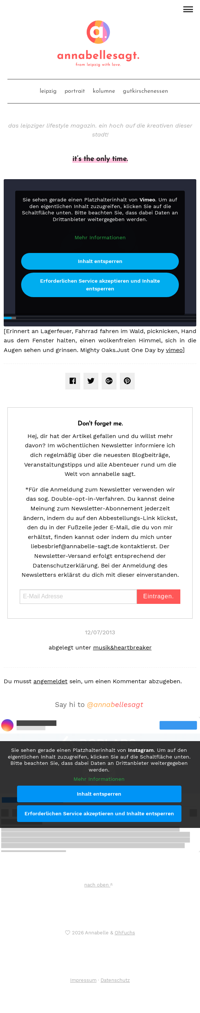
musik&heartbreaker (122, 647)
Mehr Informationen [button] (100, 237)
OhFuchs (125, 932)
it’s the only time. (100, 159)
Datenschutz (115, 980)
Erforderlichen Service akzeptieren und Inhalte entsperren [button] (100, 284)
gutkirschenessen (145, 91)
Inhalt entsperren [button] (100, 261)
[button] (188, 8)
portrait (75, 91)
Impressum (83, 980)
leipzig (48, 91)
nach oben (98, 885)
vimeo (174, 349)
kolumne (104, 91)
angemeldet (50, 681)
